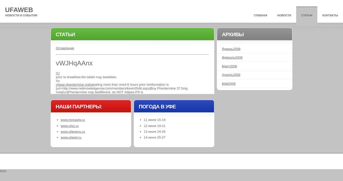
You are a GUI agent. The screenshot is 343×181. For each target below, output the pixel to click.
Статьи (306, 15)
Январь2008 (231, 49)
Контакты (330, 15)
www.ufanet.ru (71, 137)
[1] (57, 73)
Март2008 (229, 66)
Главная (260, 15)
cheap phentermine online (75, 84)
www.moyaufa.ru (73, 120)
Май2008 (228, 83)
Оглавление (65, 48)
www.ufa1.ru (70, 126)
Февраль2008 (232, 57)
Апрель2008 (231, 75)
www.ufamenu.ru (73, 131)
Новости (284, 15)
